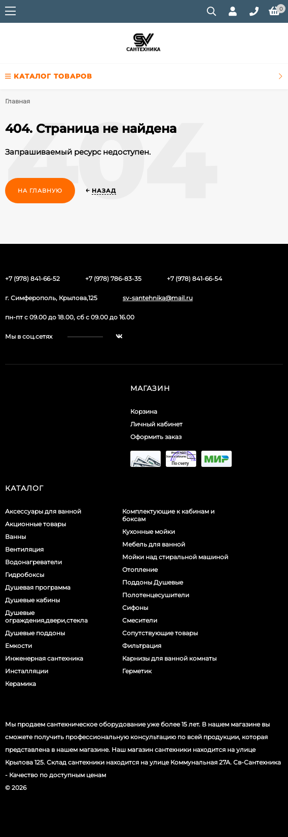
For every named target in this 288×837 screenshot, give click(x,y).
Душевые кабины (32, 600)
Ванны (15, 536)
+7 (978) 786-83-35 (113, 278)
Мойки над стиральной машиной (175, 557)
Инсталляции (26, 671)
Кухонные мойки (148, 531)
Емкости (18, 645)
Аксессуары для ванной (43, 511)
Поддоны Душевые (152, 582)
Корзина (143, 411)
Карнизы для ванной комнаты (169, 658)
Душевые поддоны (35, 633)
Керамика (20, 683)
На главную (40, 190)
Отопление (140, 569)
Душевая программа (37, 587)
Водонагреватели (33, 562)
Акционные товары (35, 524)
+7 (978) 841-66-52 (32, 278)
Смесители (139, 620)
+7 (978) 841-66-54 (194, 278)
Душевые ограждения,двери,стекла (46, 616)
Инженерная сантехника (44, 658)
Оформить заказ (156, 437)
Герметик (137, 671)
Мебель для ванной (153, 544)
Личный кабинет (156, 424)
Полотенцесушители (155, 595)
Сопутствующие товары (160, 633)
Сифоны (135, 607)
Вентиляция (24, 549)
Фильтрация (141, 645)
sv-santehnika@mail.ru (158, 298)
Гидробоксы (24, 574)
